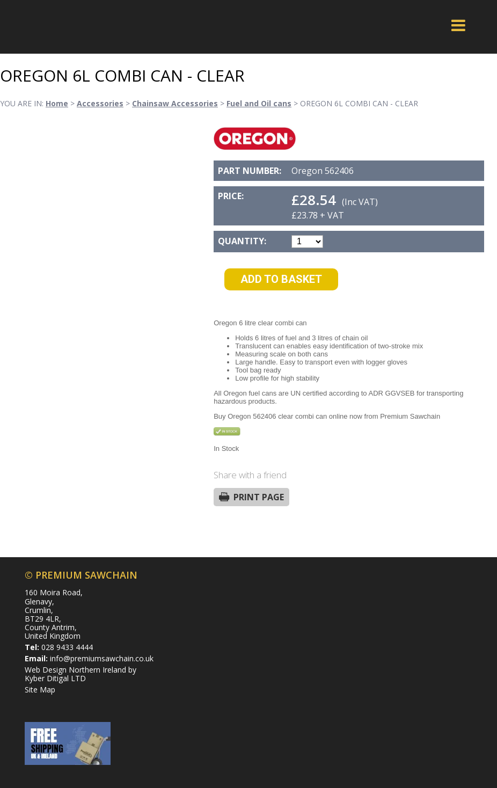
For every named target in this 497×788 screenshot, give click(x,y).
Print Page (258, 497)
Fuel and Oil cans (258, 103)
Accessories (100, 103)
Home (57, 103)
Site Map (40, 689)
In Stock (226, 448)
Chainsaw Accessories (175, 103)
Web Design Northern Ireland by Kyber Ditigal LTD (80, 674)
